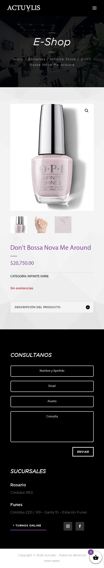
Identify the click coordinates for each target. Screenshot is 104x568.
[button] (86, 110)
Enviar (83, 451)
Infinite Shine (63, 59)
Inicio (18, 59)
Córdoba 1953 (20, 492)
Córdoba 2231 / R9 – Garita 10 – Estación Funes (47, 512)
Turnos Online (28, 525)
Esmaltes (36, 59)
